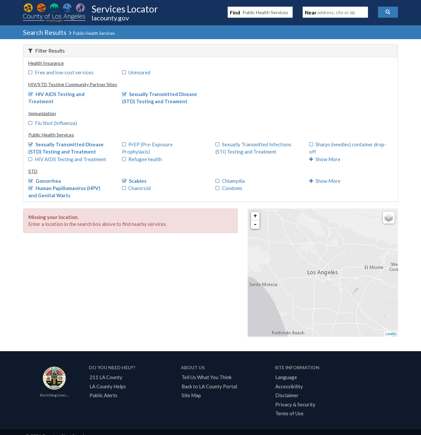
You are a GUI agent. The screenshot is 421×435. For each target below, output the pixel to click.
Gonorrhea (44, 181)
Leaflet (390, 334)
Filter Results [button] (46, 50)
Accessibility (289, 386)
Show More (325, 159)
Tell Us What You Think (207, 377)
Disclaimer (287, 395)
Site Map (191, 395)
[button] (388, 12)
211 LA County (105, 377)
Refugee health (142, 159)
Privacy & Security (295, 404)
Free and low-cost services (60, 72)
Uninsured (136, 72)
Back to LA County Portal (209, 386)
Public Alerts (103, 395)
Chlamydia (230, 181)
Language (286, 377)
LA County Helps (107, 386)
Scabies (134, 181)
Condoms (228, 188)
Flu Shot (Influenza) (52, 123)
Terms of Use (289, 413)
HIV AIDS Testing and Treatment (67, 159)
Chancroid (136, 188)
